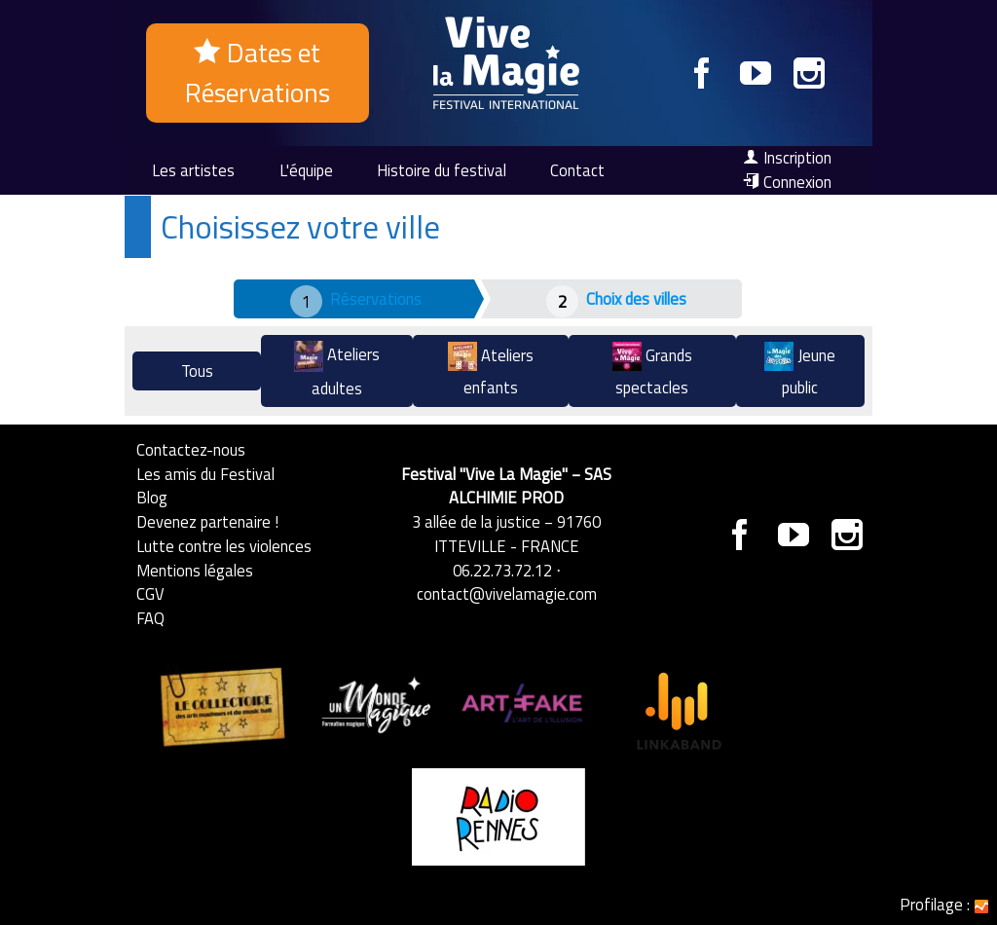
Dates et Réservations (257, 72)
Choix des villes (636, 298)
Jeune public (799, 370)
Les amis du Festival (205, 474)
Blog (151, 497)
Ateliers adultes (337, 370)
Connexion (787, 182)
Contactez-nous (190, 449)
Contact (577, 170)
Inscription (787, 157)
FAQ (150, 618)
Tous (197, 370)
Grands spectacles (652, 370)
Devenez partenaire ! (207, 521)
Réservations (376, 298)
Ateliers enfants (491, 370)
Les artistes (193, 170)
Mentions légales (194, 570)
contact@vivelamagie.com (507, 593)
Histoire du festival (441, 170)
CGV (150, 593)
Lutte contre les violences (224, 546)
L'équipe (306, 170)
